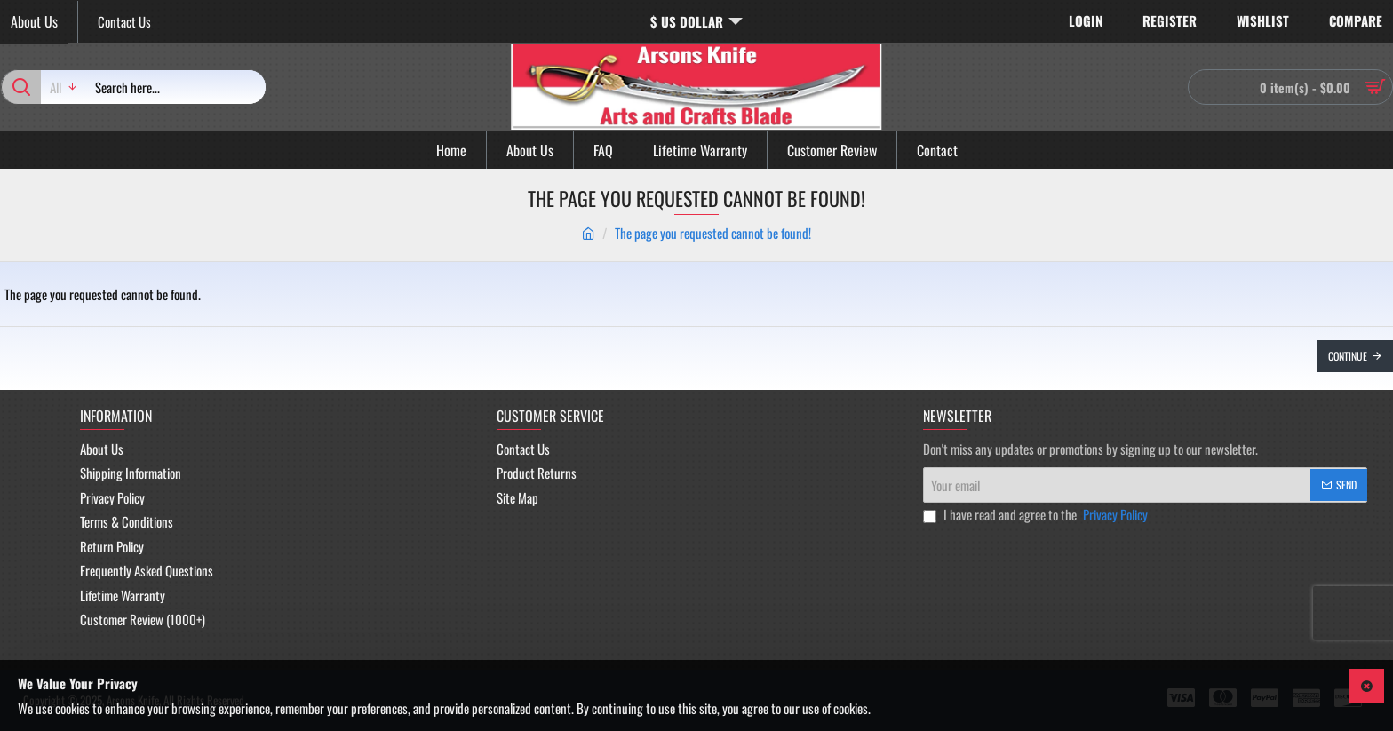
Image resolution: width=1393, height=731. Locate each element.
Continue (1347, 355)
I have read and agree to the (1037, 515)
